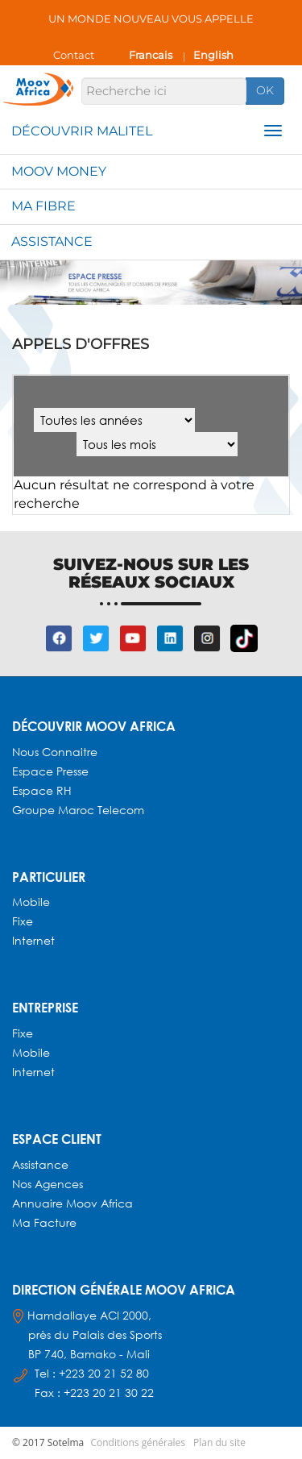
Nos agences (47, 1183)
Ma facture (44, 1222)
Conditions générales (137, 1442)
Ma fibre (43, 206)
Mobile (31, 901)
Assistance (52, 241)
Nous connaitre (54, 751)
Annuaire (39, 1203)
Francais (150, 54)
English (213, 54)
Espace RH (43, 790)
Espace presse (50, 771)
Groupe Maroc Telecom (78, 809)
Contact (73, 54)
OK (265, 90)
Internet (33, 940)
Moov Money (58, 171)
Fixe (22, 921)
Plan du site (219, 1442)
